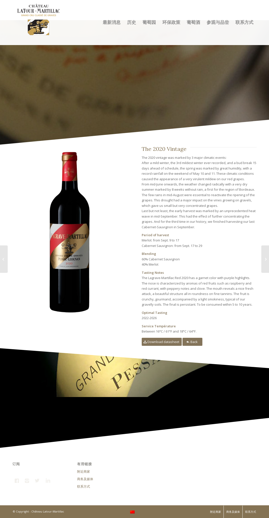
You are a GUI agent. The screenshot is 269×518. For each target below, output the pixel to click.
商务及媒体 (85, 479)
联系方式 (83, 486)
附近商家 (83, 471)
